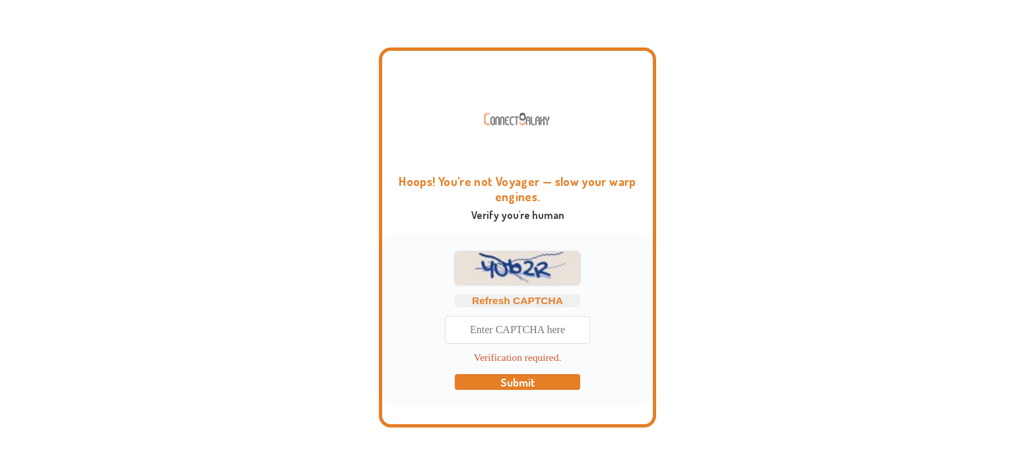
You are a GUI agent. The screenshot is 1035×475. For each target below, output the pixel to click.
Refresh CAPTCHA (517, 300)
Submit (517, 382)
